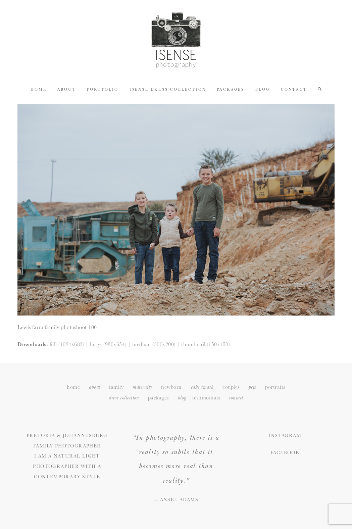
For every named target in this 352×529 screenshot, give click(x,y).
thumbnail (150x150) (205, 344)
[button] (319, 89)
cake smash (202, 387)
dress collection (124, 398)
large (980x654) (108, 344)
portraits (275, 386)
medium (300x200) (153, 344)
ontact (236, 398)
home (73, 386)
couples (230, 386)
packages (158, 397)
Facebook (284, 452)
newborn (171, 386)
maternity (142, 387)
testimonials (206, 397)
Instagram (284, 435)
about (94, 387)
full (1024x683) (67, 344)
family (116, 386)
